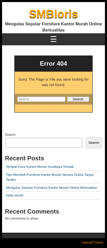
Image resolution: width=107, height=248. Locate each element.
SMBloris (53, 13)
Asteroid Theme (93, 242)
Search (10, 135)
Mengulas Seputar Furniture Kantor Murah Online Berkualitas (51, 188)
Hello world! (14, 195)
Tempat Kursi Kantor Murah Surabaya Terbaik (40, 167)
